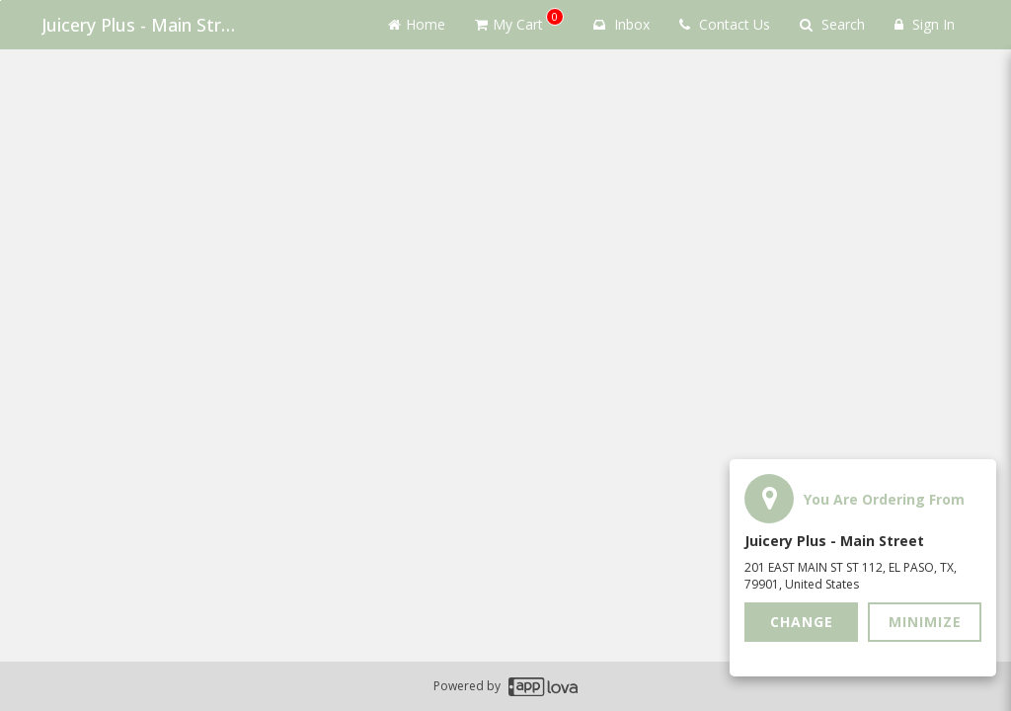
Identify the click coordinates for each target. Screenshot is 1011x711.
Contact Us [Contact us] (724, 24)
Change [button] (801, 621)
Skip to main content (0, 0)
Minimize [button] (925, 621)
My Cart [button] (519, 21)
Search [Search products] (832, 24)
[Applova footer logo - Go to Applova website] (543, 686)
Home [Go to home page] (416, 24)
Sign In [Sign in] (924, 24)
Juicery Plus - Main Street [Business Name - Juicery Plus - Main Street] (140, 25)
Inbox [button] (621, 24)
